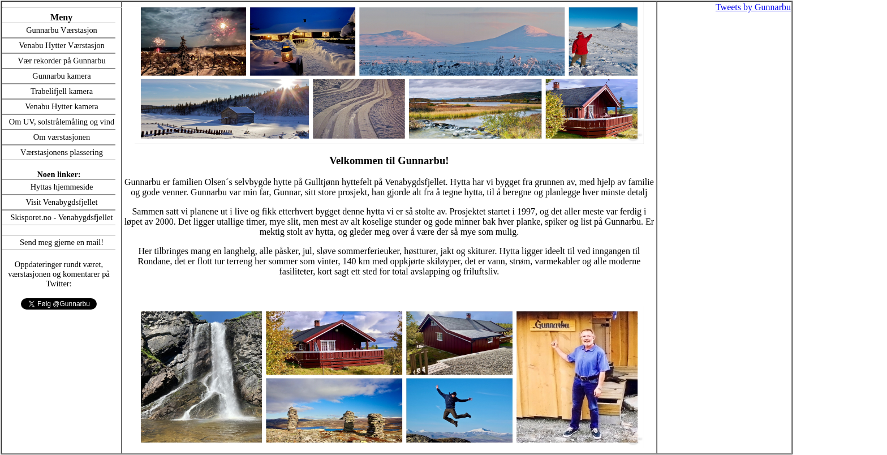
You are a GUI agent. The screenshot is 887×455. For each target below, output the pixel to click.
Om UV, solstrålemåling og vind (61, 121)
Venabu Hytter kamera (61, 106)
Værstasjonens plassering (61, 152)
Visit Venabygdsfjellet (61, 202)
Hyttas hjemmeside (62, 186)
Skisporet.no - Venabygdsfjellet (62, 217)
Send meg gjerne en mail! (62, 242)
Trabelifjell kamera (62, 91)
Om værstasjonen (61, 136)
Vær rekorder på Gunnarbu (61, 60)
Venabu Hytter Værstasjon (62, 45)
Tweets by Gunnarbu (753, 7)
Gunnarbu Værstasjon (61, 30)
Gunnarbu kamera (61, 75)
